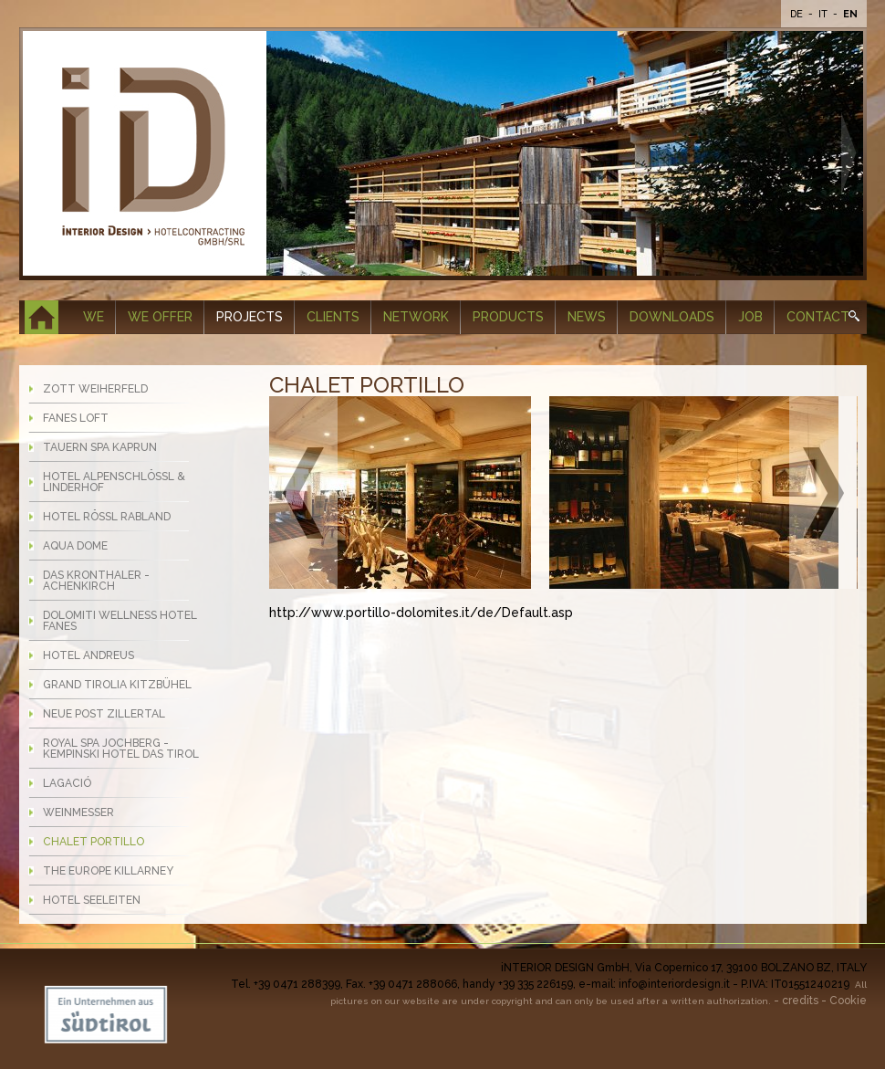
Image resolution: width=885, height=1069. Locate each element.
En (850, 14)
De (798, 14)
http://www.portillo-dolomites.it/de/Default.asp (421, 612)
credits (800, 1000)
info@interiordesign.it (674, 984)
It (824, 14)
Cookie (848, 1000)
